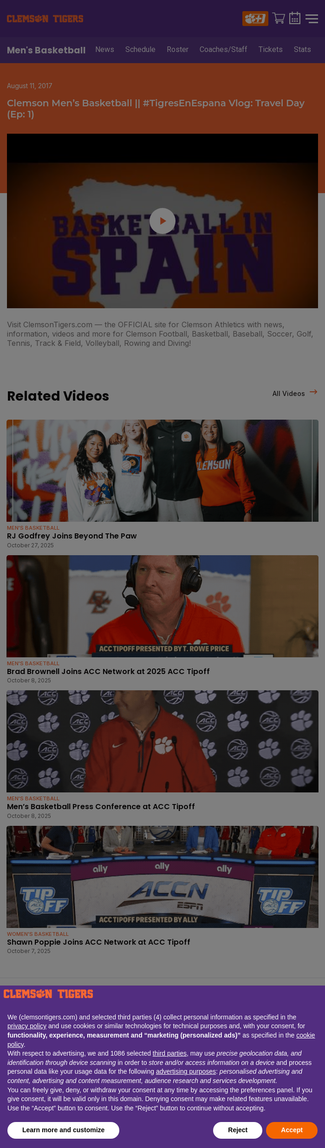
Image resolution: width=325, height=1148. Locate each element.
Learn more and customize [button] (63, 1130)
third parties (170, 1053)
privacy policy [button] (26, 1026)
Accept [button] (292, 1130)
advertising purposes (186, 1071)
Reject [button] (237, 1130)
